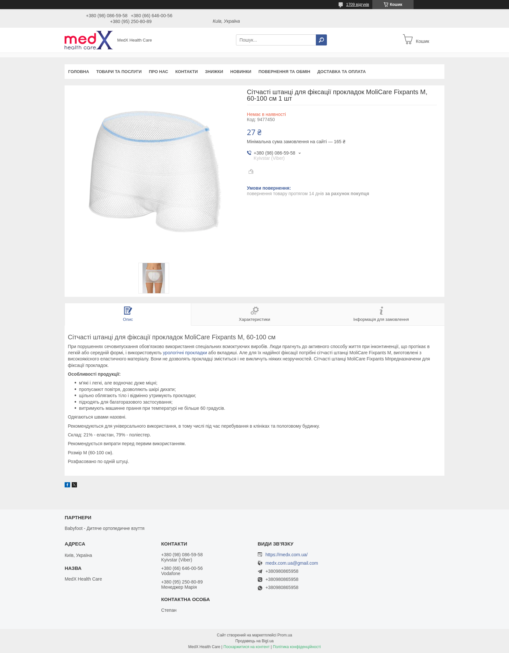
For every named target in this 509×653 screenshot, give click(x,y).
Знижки (214, 71)
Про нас (158, 71)
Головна (78, 71)
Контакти (186, 71)
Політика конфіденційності (297, 647)
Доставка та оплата (341, 71)
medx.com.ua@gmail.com (292, 563)
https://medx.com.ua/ (287, 554)
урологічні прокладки (185, 352)
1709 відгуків (357, 4)
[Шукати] (321, 39)
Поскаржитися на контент (246, 647)
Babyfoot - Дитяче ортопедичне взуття (104, 528)
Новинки (240, 71)
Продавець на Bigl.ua (254, 641)
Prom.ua (285, 635)
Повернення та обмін (284, 71)
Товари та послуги (119, 71)
